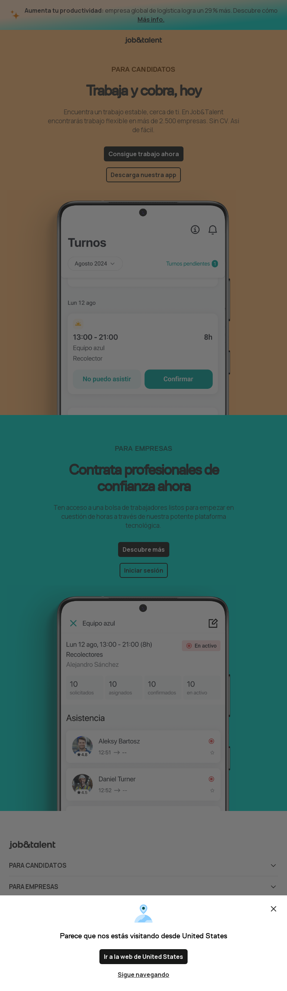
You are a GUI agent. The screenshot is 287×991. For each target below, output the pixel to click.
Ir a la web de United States (143, 957)
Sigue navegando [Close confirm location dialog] (143, 974)
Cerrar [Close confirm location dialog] (273, 908)
